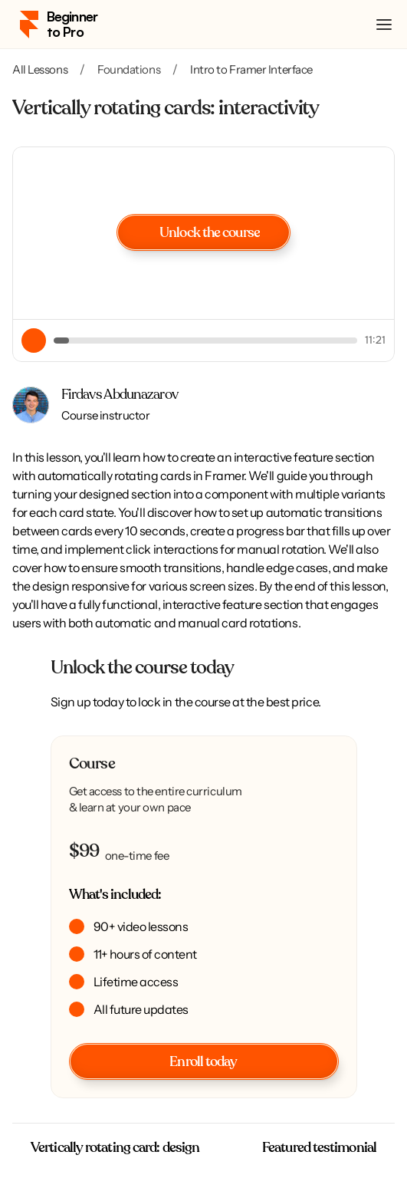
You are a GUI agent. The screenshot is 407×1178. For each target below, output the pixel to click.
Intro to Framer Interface (251, 69)
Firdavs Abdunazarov (119, 395)
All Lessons (39, 69)
